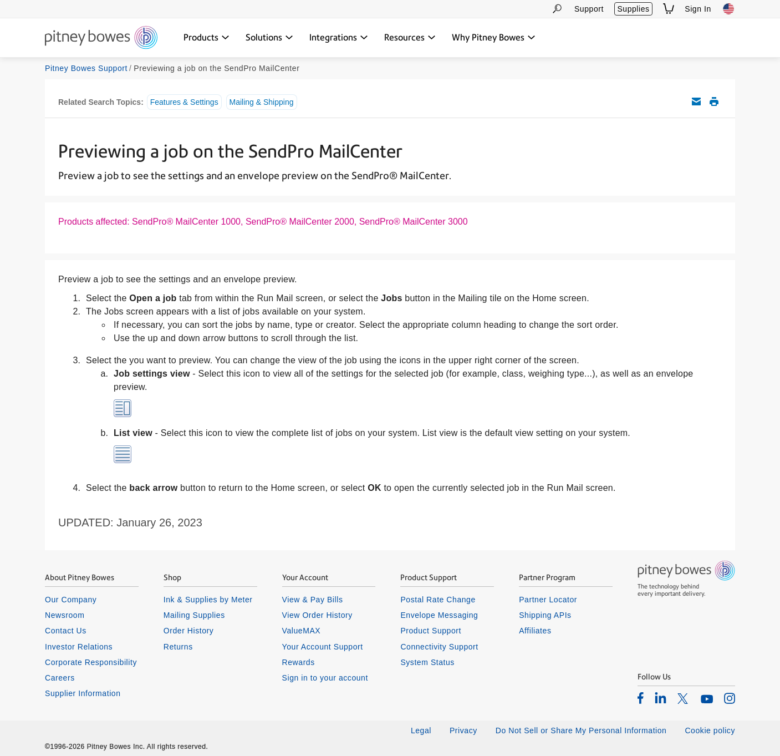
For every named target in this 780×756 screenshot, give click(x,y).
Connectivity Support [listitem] (439, 646)
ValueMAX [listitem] (301, 630)
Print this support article (714, 101)
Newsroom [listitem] (64, 615)
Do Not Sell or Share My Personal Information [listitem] (581, 730)
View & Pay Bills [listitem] (312, 599)
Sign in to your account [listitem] (325, 677)
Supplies (633, 8)
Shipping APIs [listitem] (545, 615)
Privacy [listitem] (463, 730)
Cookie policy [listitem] (710, 730)
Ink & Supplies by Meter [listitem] (208, 599)
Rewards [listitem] (298, 662)
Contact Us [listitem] (65, 630)
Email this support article (696, 101)
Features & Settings (184, 102)
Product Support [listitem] (430, 630)
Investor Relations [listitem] (79, 646)
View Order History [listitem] (317, 615)
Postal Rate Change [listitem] (437, 599)
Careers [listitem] (60, 677)
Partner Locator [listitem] (548, 599)
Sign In (698, 8)
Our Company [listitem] (70, 599)
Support (589, 8)
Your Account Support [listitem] (322, 646)
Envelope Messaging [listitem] (439, 615)
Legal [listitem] (421, 730)
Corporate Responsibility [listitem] (91, 662)
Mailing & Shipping (262, 102)
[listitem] (641, 698)
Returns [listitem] (178, 646)
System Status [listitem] (427, 662)
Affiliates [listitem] (535, 630)
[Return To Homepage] (101, 38)
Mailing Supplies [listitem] (194, 615)
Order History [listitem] (189, 630)
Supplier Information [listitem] (83, 693)
